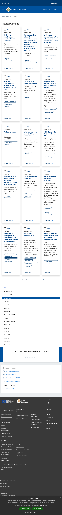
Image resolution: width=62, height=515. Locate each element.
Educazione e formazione (34, 415)
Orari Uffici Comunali (6, 436)
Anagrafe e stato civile (22, 416)
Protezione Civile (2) (9, 321)
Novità (9, 16)
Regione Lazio (6, 3)
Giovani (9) (7, 311)
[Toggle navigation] (3, 9)
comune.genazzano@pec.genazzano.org (15, 464)
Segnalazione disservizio (22, 450)
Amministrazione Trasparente (8, 481)
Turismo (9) (7, 341)
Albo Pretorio (3, 484)
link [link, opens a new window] (46, 505)
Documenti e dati (5, 433)
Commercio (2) (8, 295)
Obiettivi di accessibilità (8, 496)
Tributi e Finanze (35, 419)
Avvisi (7, 29)
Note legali (4, 493)
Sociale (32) (7, 335)
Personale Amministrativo (5, 429)
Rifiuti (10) (7, 325)
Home (3, 16)
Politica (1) (7, 318)
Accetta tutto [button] (25, 508)
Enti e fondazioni (5, 423)
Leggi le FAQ (19, 453)
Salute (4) (6, 328)
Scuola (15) (7, 331)
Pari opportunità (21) (9, 315)
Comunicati (49, 417)
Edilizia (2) (6, 305)
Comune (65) (7, 298)
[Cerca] (59, 10)
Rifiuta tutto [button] (37, 508)
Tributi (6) (6, 338)
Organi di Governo (6, 414)
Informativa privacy (5, 486)
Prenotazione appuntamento (20, 446)
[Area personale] (54, 3)
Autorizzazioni (35, 427)
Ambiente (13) (8, 291)
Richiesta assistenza (21, 456)
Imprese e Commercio (22, 418)
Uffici (2, 420)
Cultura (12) (7, 301)
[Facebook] (49, 9)
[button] (31, 512)
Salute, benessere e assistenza (36, 423)
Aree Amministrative (6, 417)
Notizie (48, 414)
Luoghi (48, 428)
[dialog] (31, 505)
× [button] (60, 497)
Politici (3, 425)
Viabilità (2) (7, 345)
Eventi (48, 431)
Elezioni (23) (7, 308)
